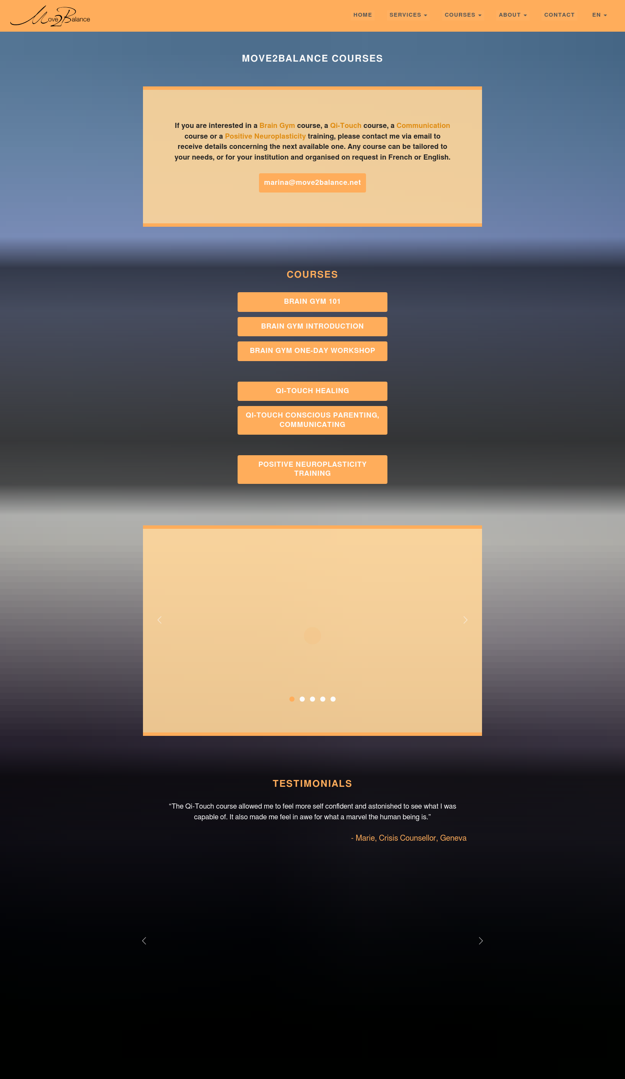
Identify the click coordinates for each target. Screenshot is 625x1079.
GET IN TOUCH (313, 986)
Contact (559, 15)
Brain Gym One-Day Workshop (312, 350)
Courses (460, 15)
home (362, 15)
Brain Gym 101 (312, 301)
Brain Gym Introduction (312, 326)
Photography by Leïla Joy (563, 1063)
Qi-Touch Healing (312, 391)
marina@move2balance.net (312, 182)
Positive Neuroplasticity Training (312, 469)
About (510, 15)
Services (405, 15)
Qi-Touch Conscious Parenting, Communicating (312, 420)
